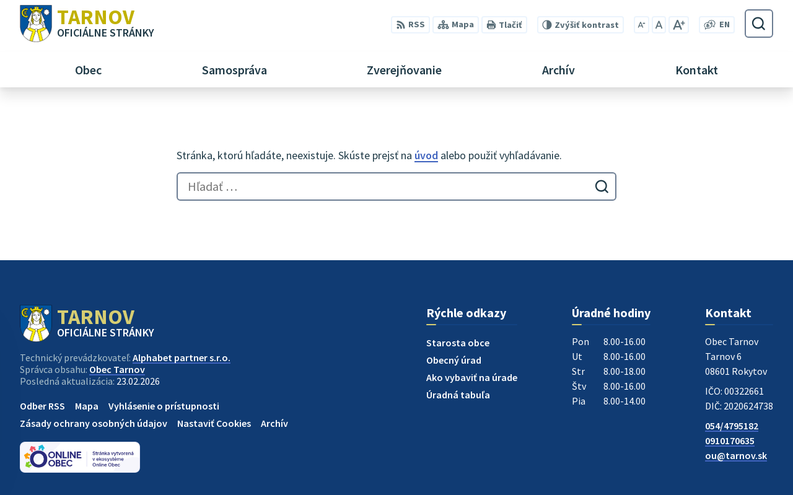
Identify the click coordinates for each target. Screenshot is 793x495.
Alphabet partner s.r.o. (181, 357)
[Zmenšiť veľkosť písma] (641, 24)
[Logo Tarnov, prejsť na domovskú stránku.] (87, 23)
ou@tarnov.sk (736, 455)
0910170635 (730, 440)
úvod (426, 155)
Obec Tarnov (117, 369)
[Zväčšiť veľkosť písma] (678, 24)
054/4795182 (731, 425)
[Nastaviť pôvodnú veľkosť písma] (659, 24)
